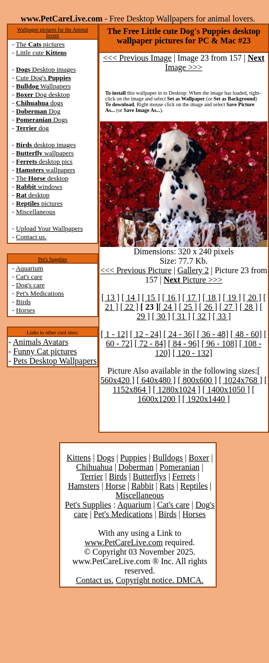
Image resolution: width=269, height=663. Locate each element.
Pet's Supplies (52, 259)
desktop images (46, 145)
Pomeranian (179, 467)
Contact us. (31, 237)
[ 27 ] (228, 306)
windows (39, 186)
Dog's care (30, 285)
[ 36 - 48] (212, 334)
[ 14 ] (130, 297)
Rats (167, 485)
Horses (25, 310)
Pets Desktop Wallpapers (54, 360)
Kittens (78, 457)
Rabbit (142, 485)
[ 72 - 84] (150, 343)
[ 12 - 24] (145, 334)
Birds (23, 302)
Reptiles (193, 485)
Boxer (198, 457)
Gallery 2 (193, 270)
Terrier (91, 476)
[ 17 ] (191, 297)
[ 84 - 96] (183, 343)
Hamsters (83, 485)
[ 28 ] (249, 306)
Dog (38, 111)
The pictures (40, 44)
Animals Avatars (40, 342)
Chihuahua (94, 467)
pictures (39, 203)
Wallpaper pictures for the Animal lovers (52, 32)
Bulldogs (167, 457)
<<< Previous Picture (135, 270)
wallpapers (45, 153)
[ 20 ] (252, 297)
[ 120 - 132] (192, 353)
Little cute (41, 53)
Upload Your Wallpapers (49, 228)
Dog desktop (43, 94)
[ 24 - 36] (179, 334)
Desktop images (46, 69)
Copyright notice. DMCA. (160, 580)
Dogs (42, 119)
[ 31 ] (181, 316)
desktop (33, 195)
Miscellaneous (35, 212)
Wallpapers (43, 86)
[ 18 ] (212, 297)
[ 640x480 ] (156, 380)
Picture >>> (192, 279)
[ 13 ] (111, 297)
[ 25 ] (188, 306)
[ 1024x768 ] (240, 380)
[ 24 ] (168, 306)
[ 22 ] (129, 306)
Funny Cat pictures (45, 351)
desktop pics (44, 161)
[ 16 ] (171, 297)
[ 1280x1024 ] (176, 389)
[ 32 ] (202, 316)
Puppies (133, 457)
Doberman (136, 467)
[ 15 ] (151, 297)
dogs (39, 103)
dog (32, 128)
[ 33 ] (221, 316)
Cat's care (29, 276)
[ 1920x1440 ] (206, 399)
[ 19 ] (232, 297)
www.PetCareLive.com (124, 542)
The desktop (42, 178)
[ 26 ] (208, 306)
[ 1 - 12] (114, 334)
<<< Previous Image (137, 57)
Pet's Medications (40, 293)
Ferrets (183, 476)
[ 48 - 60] (246, 334)
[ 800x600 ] (197, 380)
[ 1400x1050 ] (226, 389)
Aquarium (29, 268)
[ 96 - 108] (219, 343)
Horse (116, 485)
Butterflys (149, 476)
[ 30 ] (161, 316)
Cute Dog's (43, 78)
